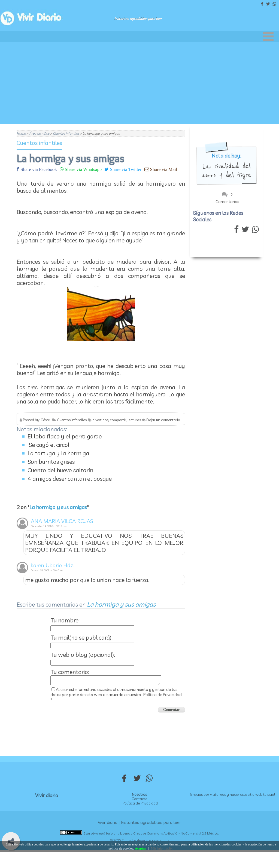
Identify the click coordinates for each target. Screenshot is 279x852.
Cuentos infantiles (39, 142)
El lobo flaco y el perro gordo (65, 436)
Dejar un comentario (163, 420)
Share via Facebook (38, 169)
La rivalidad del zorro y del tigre (226, 170)
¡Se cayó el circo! (48, 444)
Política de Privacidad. (163, 696)
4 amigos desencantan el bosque (70, 478)
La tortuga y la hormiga (58, 453)
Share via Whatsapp (83, 169)
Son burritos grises (51, 461)
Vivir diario (46, 797)
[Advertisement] (139, 82)
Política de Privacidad (140, 805)
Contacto (139, 800)
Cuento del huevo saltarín (60, 470)
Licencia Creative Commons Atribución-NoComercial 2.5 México (169, 835)
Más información (162, 848)
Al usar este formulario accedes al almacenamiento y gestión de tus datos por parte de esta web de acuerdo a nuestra (116, 696)
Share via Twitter (125, 169)
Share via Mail (163, 169)
